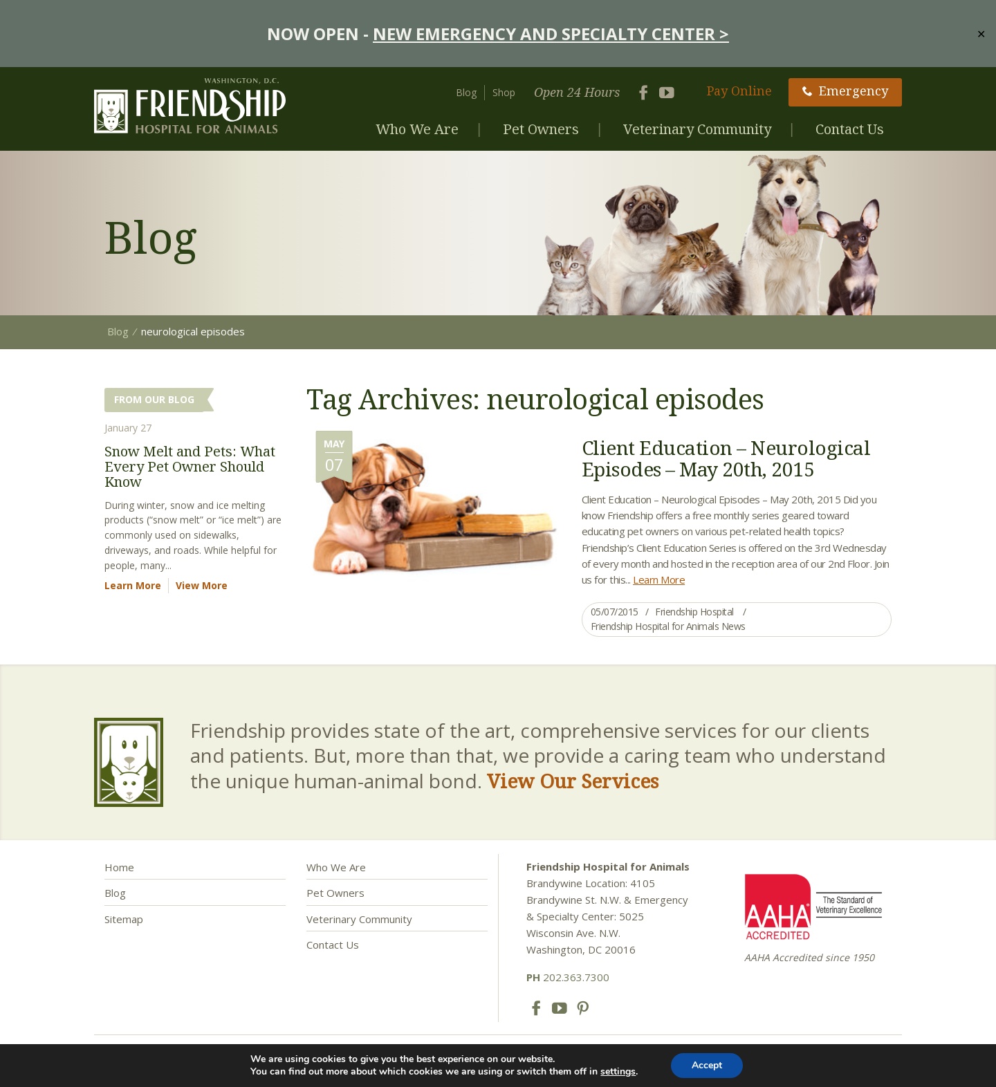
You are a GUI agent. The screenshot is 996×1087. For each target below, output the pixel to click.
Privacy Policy (496, 1064)
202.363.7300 (567, 977)
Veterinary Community (697, 129)
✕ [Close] (981, 33)
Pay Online (739, 90)
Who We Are (417, 129)
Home (119, 867)
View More (202, 585)
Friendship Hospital (694, 611)
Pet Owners (541, 129)
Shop (503, 92)
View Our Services (572, 781)
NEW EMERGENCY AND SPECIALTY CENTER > (551, 33)
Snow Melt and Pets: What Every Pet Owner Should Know (189, 466)
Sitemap (123, 919)
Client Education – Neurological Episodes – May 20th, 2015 (726, 458)
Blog (466, 92)
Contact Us (849, 129)
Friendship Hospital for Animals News (668, 626)
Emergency (845, 90)
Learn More (659, 579)
